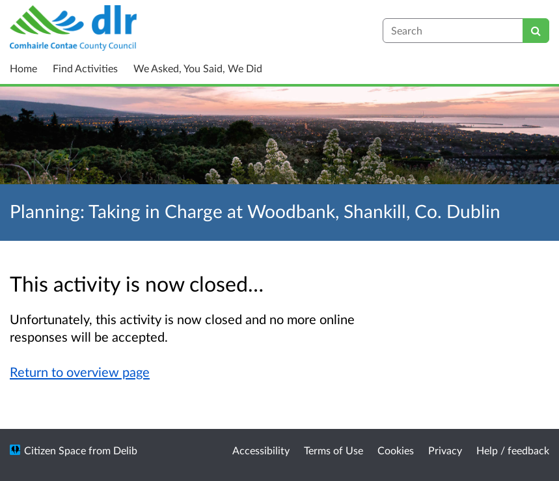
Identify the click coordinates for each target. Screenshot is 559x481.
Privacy (445, 450)
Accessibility (261, 450)
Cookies (395, 450)
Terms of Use (333, 450)
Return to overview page (80, 371)
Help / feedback (512, 450)
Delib (125, 450)
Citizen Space (55, 450)
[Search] (536, 30)
